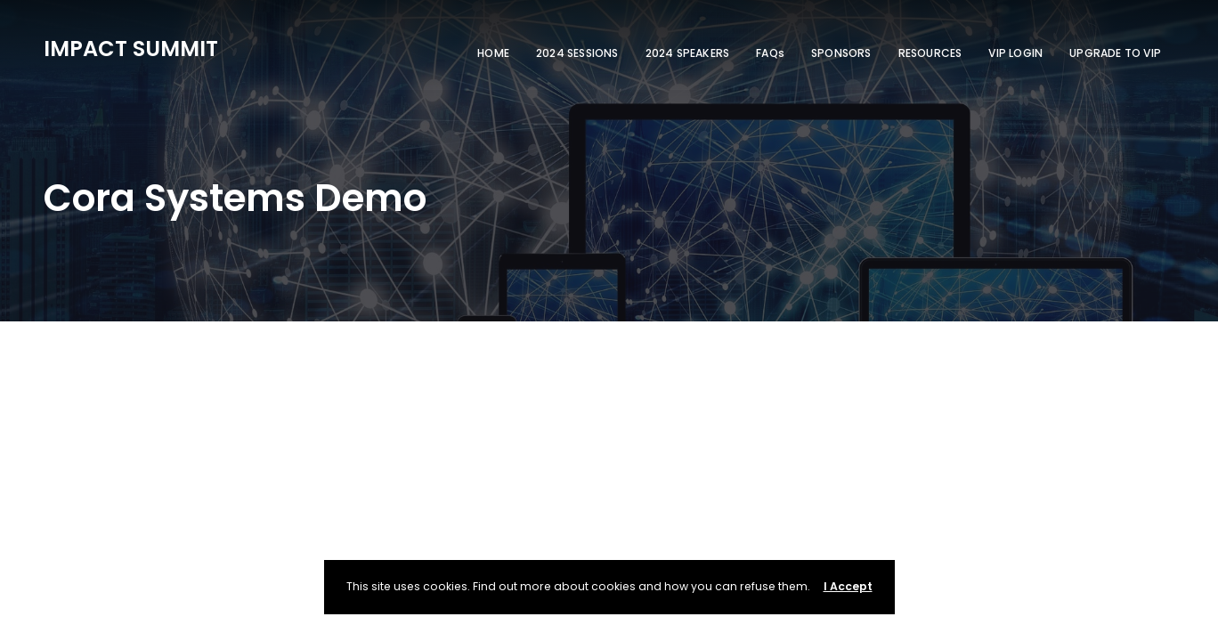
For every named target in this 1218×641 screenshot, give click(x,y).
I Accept (848, 586)
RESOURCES (930, 53)
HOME (493, 53)
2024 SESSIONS (577, 53)
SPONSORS (841, 53)
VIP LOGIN (1015, 53)
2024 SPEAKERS (688, 53)
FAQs (770, 53)
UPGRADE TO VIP (1115, 53)
